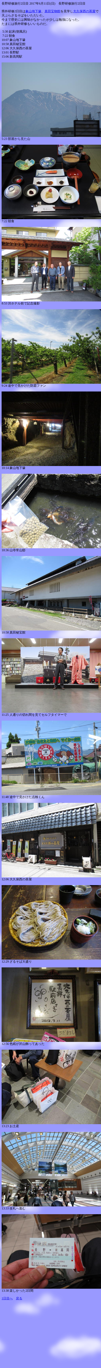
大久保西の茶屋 (84, 11)
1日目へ (7, 1298)
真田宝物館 (52, 11)
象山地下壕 (33, 11)
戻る (19, 1298)
